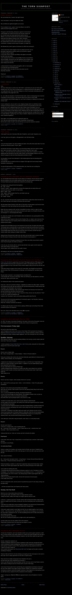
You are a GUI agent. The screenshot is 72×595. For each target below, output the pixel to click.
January (56, 104)
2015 (54, 52)
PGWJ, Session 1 (6, 15)
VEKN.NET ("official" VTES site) (59, 34)
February (56, 82)
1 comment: (19, 253)
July (55, 72)
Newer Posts (4, 584)
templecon (19, 254)
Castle (9, 27)
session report (20, 77)
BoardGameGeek (56, 32)
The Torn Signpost (36, 6)
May (55, 76)
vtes (6, 125)
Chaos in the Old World (6, 262)
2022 (54, 42)
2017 (54, 48)
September (57, 68)
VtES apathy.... (6, 132)
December (56, 62)
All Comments (56, 116)
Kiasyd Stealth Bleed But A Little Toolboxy (19, 344)
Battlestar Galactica (10, 254)
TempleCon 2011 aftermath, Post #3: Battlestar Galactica (20, 176)
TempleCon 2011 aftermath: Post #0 (13, 531)
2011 (54, 61)
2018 (54, 46)
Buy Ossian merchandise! (57, 28)
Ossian (62, 14)
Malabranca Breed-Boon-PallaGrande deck (15, 332)
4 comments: (19, 312)
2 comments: (19, 168)
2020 (54, 44)
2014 (54, 54)
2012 (54, 58)
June (55, 74)
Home (23, 584)
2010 (54, 106)
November (56, 64)
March (56, 80)
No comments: (19, 76)
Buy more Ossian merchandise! (59, 30)
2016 (54, 50)
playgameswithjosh (10, 77)
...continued (5, 84)
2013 (54, 56)
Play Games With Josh (21, 549)
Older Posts (42, 584)
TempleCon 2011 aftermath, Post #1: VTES (15, 319)
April (55, 78)
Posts (54, 113)
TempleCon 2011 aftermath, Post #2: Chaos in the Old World (21, 260)
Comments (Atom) (11, 587)
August (56, 70)
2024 (54, 40)
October (56, 66)
